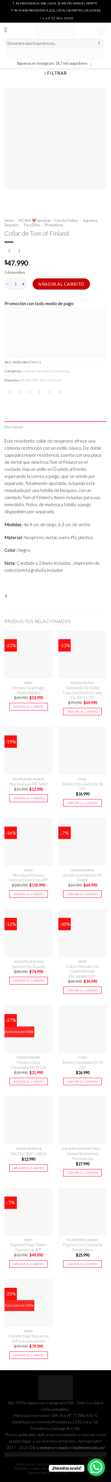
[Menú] (7, 30)
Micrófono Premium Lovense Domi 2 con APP (28, 878)
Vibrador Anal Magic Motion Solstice (28, 690)
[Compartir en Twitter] (29, 392)
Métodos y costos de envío (34, 1468)
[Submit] (99, 43)
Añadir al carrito (61, 284)
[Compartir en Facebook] (19, 392)
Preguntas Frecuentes (75, 1464)
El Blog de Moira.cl (70, 1472)
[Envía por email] (39, 392)
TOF (35, 380)
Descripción (14, 427)
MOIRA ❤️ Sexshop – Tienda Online (48, 220)
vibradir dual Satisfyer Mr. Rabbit (82, 878)
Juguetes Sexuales (37, 371)
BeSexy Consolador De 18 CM (82, 786)
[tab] (55, 427)
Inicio (8, 220)
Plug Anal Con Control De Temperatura (82, 1247)
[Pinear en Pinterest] (49, 392)
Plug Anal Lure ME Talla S (28, 784)
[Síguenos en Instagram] (92, 64)
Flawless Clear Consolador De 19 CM (28, 1065)
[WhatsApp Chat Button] (96, 1467)
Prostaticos (54, 224)
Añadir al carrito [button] (28, 706)
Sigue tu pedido (39, 1472)
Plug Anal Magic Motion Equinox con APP (28, 1247)
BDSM (25, 380)
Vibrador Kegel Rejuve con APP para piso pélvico (28, 1338)
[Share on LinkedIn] (59, 392)
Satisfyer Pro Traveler (28, 966)
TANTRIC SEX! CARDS (28, 1154)
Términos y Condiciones (35, 1464)
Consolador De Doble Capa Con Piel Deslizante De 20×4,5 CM (82, 692)
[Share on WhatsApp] (9, 392)
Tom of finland (50, 380)
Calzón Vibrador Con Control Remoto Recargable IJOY (82, 971)
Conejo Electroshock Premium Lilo (82, 1156)
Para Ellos (32, 224)
